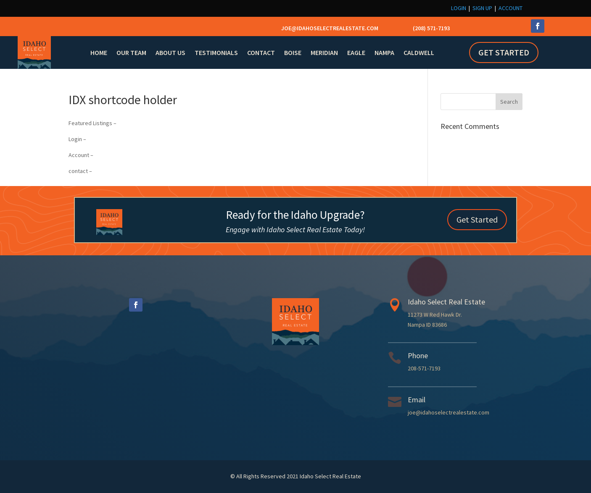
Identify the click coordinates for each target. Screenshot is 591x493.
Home (98, 52)
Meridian (324, 52)
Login (458, 8)
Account (510, 8)
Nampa (384, 52)
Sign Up (482, 8)
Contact (261, 52)
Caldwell (419, 52)
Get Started (503, 52)
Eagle (356, 52)
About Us (170, 52)
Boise (292, 52)
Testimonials (216, 52)
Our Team (131, 52)
